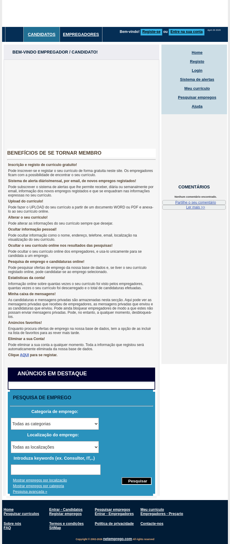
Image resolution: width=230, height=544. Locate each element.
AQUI (24, 355)
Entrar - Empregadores (114, 514)
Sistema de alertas (197, 79)
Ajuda (197, 106)
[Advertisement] (81, 102)
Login (197, 70)
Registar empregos (65, 514)
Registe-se (151, 32)
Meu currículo (197, 88)
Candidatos (41, 34)
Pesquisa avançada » (30, 492)
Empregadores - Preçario (161, 514)
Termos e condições (66, 524)
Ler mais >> (195, 207)
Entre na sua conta (186, 32)
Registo (197, 61)
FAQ (7, 528)
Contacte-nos (152, 524)
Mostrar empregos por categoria (38, 486)
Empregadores (81, 34)
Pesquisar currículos (21, 514)
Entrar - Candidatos (65, 510)
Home (197, 52)
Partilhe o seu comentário (195, 202)
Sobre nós (12, 524)
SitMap (55, 528)
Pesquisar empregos (197, 97)
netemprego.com (117, 539)
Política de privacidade (114, 524)
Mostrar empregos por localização (40, 480)
